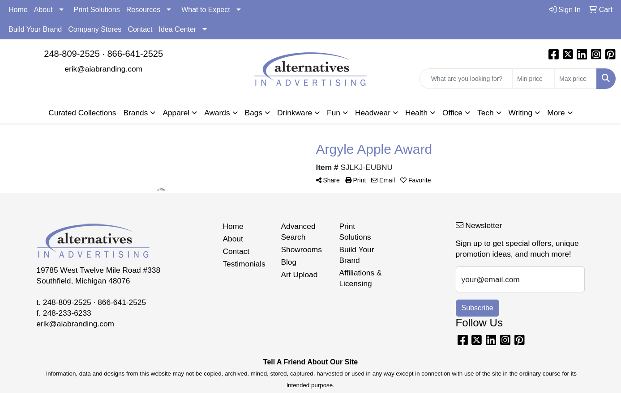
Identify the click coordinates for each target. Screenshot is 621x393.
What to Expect (205, 9)
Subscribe (477, 308)
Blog (288, 262)
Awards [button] (217, 112)
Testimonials (244, 263)
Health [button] (416, 112)
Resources (143, 9)
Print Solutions (97, 9)
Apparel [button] (176, 112)
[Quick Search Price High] (575, 78)
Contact (140, 29)
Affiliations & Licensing (360, 278)
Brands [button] (136, 112)
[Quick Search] (466, 78)
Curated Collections (82, 112)
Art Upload (299, 274)
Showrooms (301, 249)
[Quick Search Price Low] (533, 78)
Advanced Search (298, 231)
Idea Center (178, 29)
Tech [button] (485, 112)
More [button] (556, 112)
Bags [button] (254, 112)
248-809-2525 (72, 54)
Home (18, 9)
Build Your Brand (35, 29)
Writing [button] (521, 112)
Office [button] (452, 112)
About (43, 9)
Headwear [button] (372, 112)
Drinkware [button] (294, 112)
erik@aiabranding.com (103, 68)
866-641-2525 (135, 54)
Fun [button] (333, 112)
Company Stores (94, 29)
